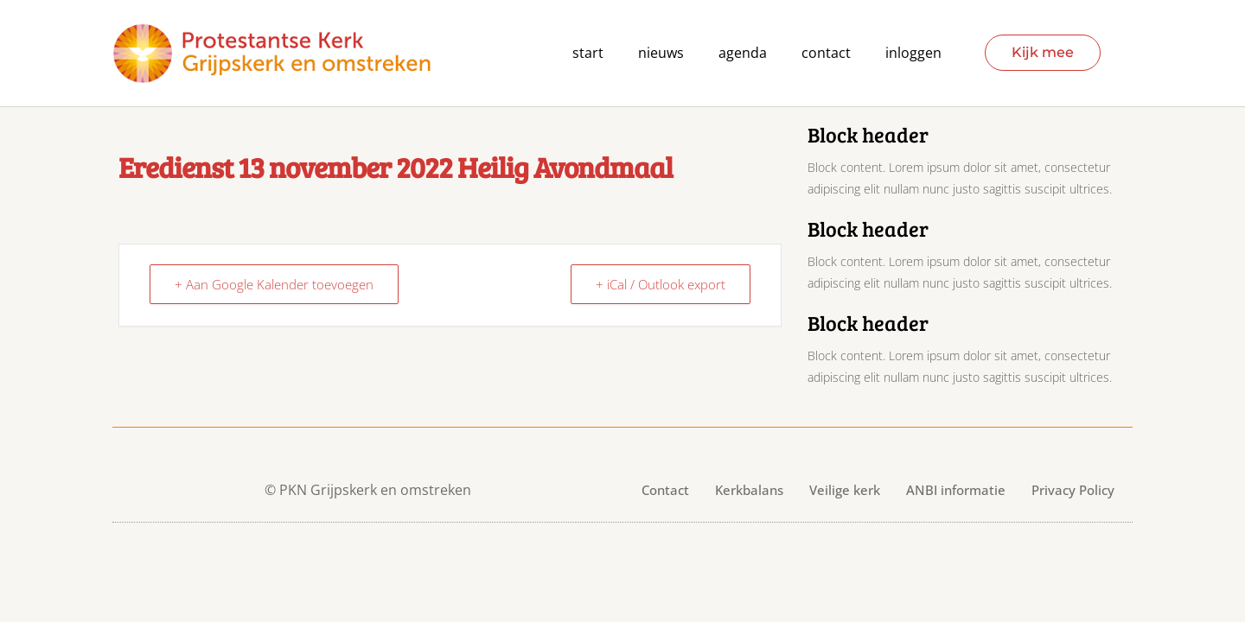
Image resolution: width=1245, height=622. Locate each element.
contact (826, 53)
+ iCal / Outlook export (660, 284)
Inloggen (913, 53)
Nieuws (661, 53)
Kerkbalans (749, 489)
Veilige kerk (844, 489)
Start (587, 53)
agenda (742, 53)
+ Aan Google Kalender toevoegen (274, 284)
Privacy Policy (1072, 489)
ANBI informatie (956, 489)
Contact (665, 489)
